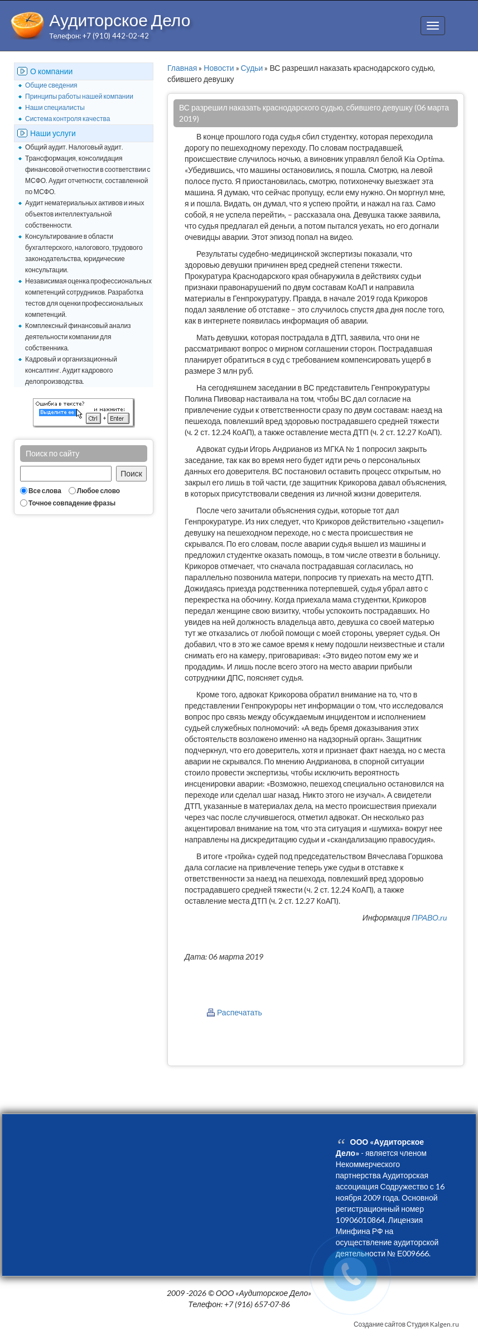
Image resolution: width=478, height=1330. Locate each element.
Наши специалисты (55, 107)
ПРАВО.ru (429, 917)
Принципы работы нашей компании (79, 96)
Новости (219, 68)
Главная (182, 68)
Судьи (252, 68)
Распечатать (239, 1012)
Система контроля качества (67, 118)
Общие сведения (51, 85)
